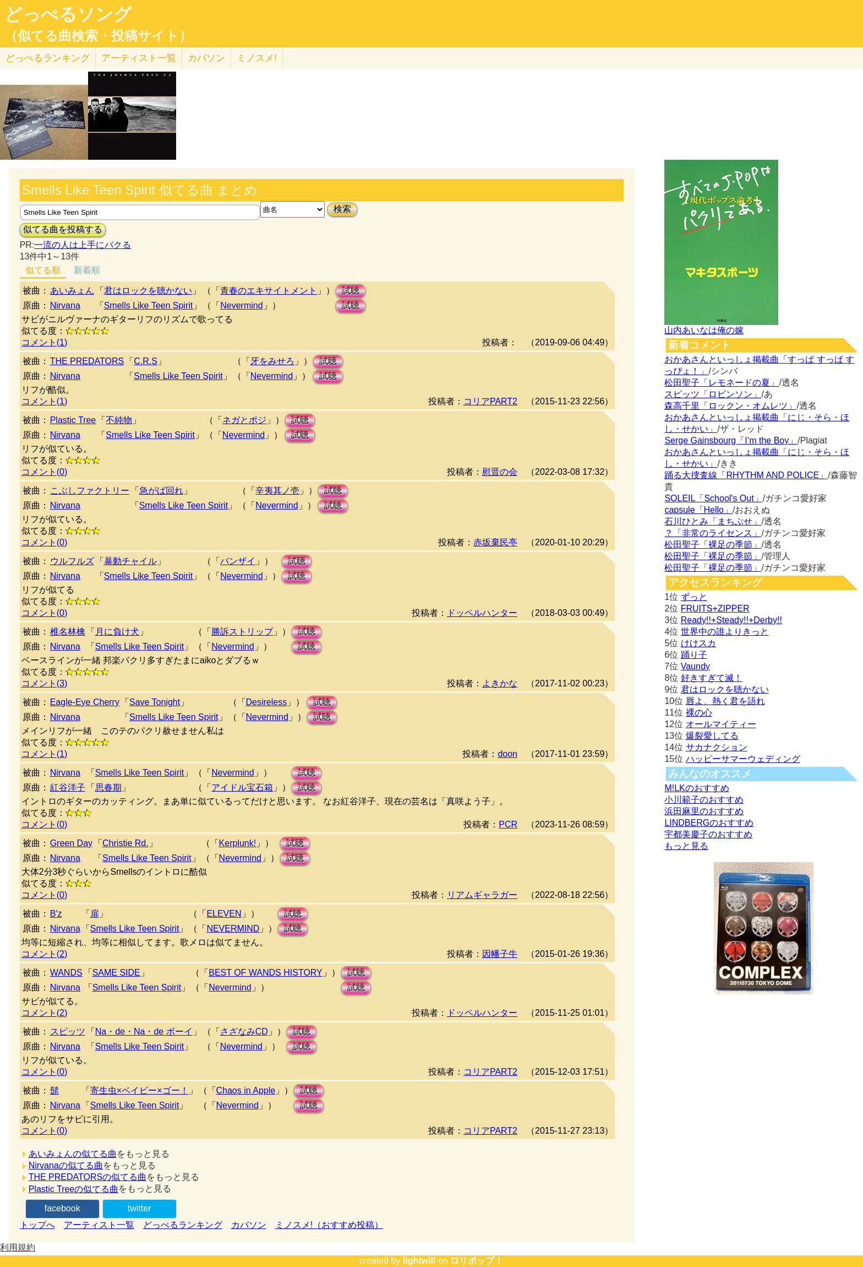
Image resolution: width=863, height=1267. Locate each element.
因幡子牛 (499, 954)
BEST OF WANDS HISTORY (266, 972)
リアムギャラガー (482, 895)
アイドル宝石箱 (242, 787)
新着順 (87, 270)
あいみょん (72, 290)
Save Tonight (154, 702)
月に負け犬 (117, 631)
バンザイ (237, 561)
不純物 (119, 420)
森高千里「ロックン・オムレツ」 (730, 405)
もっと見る (686, 846)
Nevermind (241, 305)
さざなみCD (244, 1031)
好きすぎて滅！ (711, 678)
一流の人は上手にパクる (82, 245)
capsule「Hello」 (698, 510)
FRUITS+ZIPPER (715, 608)
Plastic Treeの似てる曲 (74, 1189)
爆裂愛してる (712, 735)
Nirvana (65, 305)
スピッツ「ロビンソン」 (712, 394)
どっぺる (48, 58)
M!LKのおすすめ (696, 788)
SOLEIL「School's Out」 (713, 498)
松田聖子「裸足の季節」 (712, 544)
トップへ (37, 1225)
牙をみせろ (272, 361)
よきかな (499, 683)
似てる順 (43, 270)
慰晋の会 (499, 472)
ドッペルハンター (482, 613)
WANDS (66, 972)
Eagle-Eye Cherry (84, 702)
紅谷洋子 (67, 787)
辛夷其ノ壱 (277, 490)
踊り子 (694, 654)
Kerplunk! (237, 843)
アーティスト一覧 (99, 1225)
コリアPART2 (490, 401)
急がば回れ (161, 490)
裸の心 (699, 712)
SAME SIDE (116, 972)
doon (507, 754)
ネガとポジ (244, 420)
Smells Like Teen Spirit (148, 305)
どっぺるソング (68, 14)
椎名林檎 (67, 631)
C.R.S (145, 361)
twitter (139, 1208)
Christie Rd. (125, 843)
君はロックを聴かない (148, 290)
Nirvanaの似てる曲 (66, 1165)
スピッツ (67, 1031)
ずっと (694, 597)
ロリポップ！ (476, 1260)
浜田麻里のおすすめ (704, 811)
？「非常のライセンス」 (712, 533)
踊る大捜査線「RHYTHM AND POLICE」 (746, 475)
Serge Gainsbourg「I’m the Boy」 (731, 440)
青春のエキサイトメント (268, 290)
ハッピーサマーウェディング (743, 759)
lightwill (419, 1260)
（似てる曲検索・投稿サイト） (98, 36)
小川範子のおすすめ (704, 799)
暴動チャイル (130, 561)
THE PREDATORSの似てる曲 (88, 1177)
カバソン (206, 58)
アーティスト (138, 58)
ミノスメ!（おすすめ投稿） (329, 1225)
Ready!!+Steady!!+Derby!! (731, 620)
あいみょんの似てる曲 (73, 1153)
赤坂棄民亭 (495, 542)
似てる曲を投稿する (62, 229)
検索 (342, 209)
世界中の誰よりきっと (725, 631)
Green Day (71, 843)
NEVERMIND (232, 928)
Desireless (266, 702)
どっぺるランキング (182, 1225)
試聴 (350, 290)
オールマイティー (721, 724)
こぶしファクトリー (89, 490)
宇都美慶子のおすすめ (708, 834)
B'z (56, 913)
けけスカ (698, 643)
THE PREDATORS (87, 361)
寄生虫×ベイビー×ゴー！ (139, 1090)
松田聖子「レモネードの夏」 (721, 382)
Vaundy (695, 666)
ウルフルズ (72, 561)
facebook (62, 1208)
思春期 (108, 787)
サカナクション (716, 747)
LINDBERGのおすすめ (708, 822)
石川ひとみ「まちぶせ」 (712, 521)
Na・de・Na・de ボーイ (144, 1031)
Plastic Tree (73, 420)
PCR (508, 824)
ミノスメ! (257, 58)
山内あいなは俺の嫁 (704, 330)
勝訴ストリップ (242, 631)
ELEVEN (223, 913)
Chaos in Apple (246, 1090)
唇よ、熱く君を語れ (725, 701)
